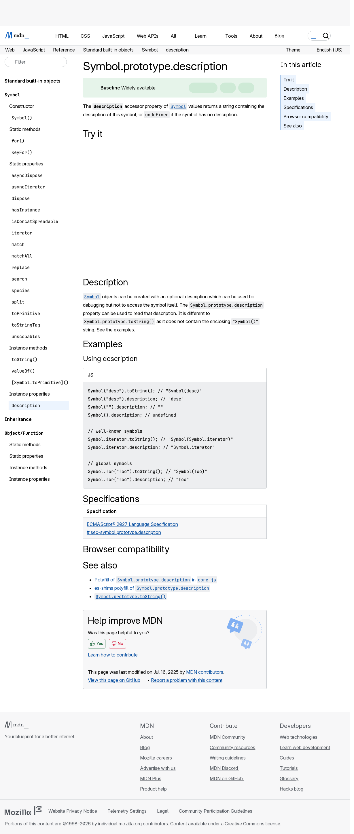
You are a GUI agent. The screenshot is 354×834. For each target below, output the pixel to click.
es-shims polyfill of (152, 588)
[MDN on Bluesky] (18, 770)
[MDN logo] (17, 725)
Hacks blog (292, 789)
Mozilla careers (156, 758)
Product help (154, 789)
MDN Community (227, 737)
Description (295, 89)
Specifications (298, 107)
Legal (163, 811)
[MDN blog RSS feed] (49, 770)
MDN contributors (204, 672)
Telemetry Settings (127, 811)
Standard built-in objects (32, 81)
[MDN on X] (28, 770)
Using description (110, 358)
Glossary (289, 778)
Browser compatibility (305, 116)
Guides (287, 758)
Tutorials (289, 768)
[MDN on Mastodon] (39, 770)
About (146, 737)
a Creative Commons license (250, 824)
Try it (288, 80)
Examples (293, 98)
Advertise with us (158, 768)
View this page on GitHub (114, 680)
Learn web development (305, 747)
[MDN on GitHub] (8, 770)
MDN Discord (224, 768)
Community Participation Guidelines (215, 811)
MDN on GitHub (227, 778)
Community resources (232, 747)
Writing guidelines (228, 758)
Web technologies (298, 737)
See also (292, 126)
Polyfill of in (155, 580)
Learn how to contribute (113, 655)
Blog (279, 36)
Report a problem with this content (186, 680)
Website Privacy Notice (72, 811)
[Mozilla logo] (23, 810)
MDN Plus (150, 778)
